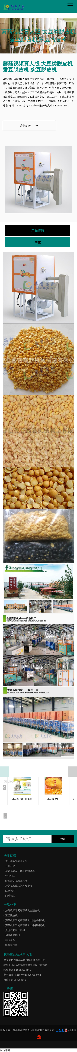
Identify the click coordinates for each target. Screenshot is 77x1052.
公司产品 (36, 48)
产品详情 (37, 230)
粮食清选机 (11, 945)
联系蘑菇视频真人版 (16, 880)
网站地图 (10, 895)
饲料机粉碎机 (12, 935)
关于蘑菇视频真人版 (16, 861)
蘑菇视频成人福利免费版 (18, 885)
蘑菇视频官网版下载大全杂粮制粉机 (25, 925)
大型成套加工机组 (15, 930)
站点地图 (10, 890)
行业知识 (10, 875)
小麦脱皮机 (53, 799)
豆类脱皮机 (50, 48)
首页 (23, 48)
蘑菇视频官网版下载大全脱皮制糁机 (25, 920)
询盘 (37, 242)
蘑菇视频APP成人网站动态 (20, 871)
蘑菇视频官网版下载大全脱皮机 (22, 910)
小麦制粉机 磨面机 (22, 799)
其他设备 (10, 940)
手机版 (73, 1030)
